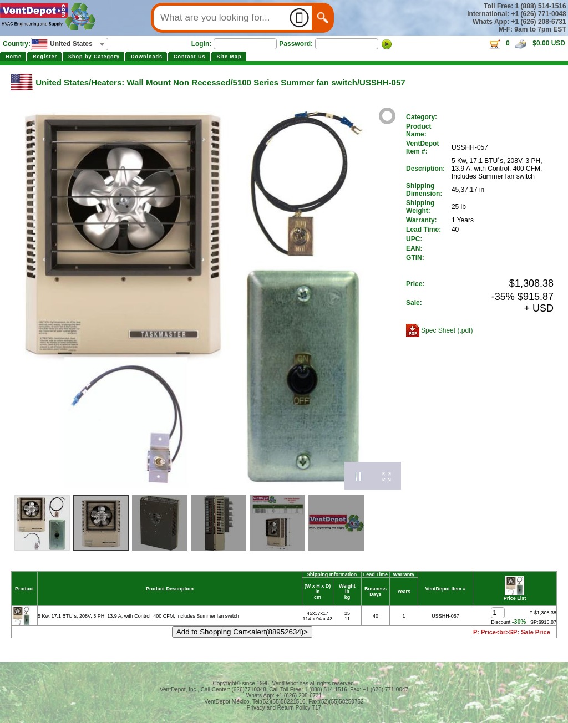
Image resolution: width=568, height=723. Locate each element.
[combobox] (69, 44)
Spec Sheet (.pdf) (447, 330)
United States (62, 82)
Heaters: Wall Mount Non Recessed (160, 82)
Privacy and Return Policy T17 (284, 708)
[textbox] (69, 43)
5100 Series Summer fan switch (295, 82)
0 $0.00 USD (526, 43)
